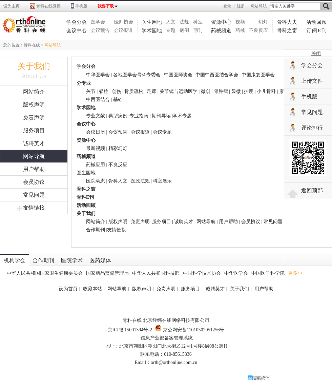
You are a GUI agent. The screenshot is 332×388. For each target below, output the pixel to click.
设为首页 (68, 288)
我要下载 (106, 6)
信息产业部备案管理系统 (167, 338)
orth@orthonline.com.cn (174, 362)
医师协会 (123, 21)
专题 (170, 30)
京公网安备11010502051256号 (189, 329)
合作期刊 (95, 229)
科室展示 (162, 180)
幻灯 (263, 21)
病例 (184, 30)
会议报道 (123, 30)
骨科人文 (117, 180)
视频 (240, 21)
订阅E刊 (316, 30)
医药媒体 (100, 260)
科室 (198, 21)
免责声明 (34, 117)
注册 (241, 6)
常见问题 (34, 195)
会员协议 (34, 182)
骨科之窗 (287, 30)
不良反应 (258, 30)
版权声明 (34, 105)
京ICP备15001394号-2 (130, 329)
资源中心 (221, 22)
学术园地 (152, 30)
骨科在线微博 (48, 6)
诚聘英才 (34, 143)
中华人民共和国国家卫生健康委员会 (45, 273)
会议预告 (100, 30)
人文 (170, 21)
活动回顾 (316, 22)
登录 (227, 6)
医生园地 (152, 22)
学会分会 (76, 22)
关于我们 (239, 288)
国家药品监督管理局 (107, 273)
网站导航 (258, 6)
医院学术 (72, 260)
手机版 (81, 6)
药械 (240, 30)
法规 (184, 21)
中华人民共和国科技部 (156, 273)
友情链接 (31, 208)
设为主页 (11, 6)
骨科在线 (32, 45)
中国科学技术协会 (202, 273)
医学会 (98, 21)
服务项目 (34, 130)
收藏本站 (92, 288)
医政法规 (140, 180)
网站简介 (34, 92)
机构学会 (14, 260)
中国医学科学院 (268, 273)
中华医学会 (236, 273)
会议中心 (76, 30)
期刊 (198, 30)
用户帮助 (34, 169)
